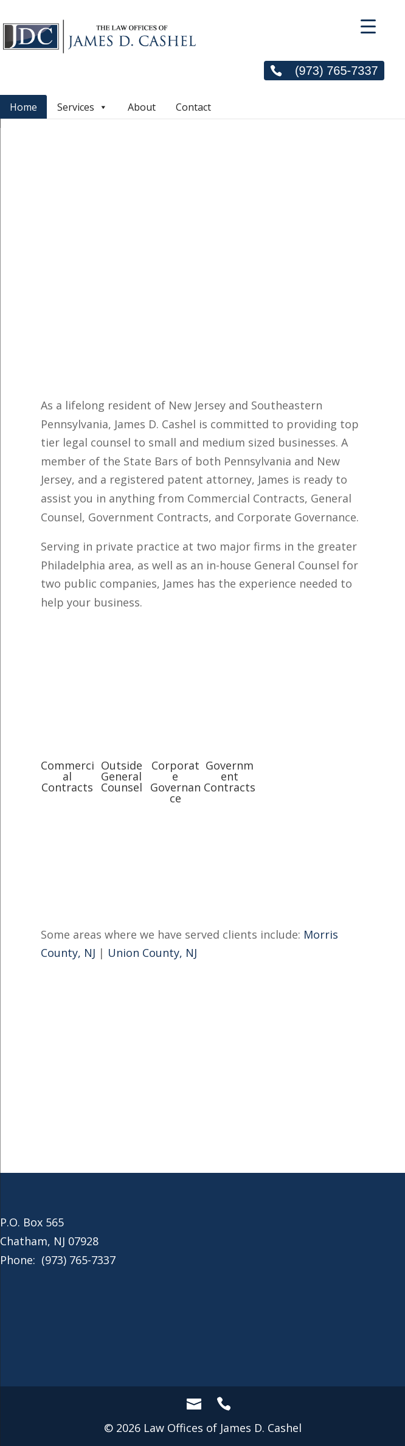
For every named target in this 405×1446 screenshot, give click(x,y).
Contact (193, 107)
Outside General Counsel (121, 776)
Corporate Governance (175, 781)
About (142, 107)
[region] (202, 150)
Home (23, 107)
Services (82, 107)
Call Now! (202, 1108)
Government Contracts (229, 776)
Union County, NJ (152, 952)
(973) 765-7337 (324, 70)
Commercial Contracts (67, 776)
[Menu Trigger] (368, 26)
